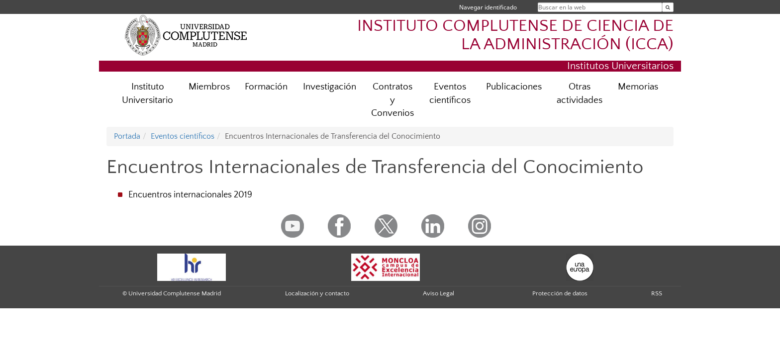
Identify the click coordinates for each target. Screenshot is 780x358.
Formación (266, 87)
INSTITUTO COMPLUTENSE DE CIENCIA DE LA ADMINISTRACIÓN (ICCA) (515, 35)
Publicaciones (514, 87)
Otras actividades (579, 93)
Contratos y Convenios (392, 100)
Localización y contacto (317, 293)
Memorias (638, 87)
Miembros (209, 87)
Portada (127, 136)
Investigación (329, 87)
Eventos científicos (450, 93)
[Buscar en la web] (668, 7)
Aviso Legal (438, 293)
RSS (656, 293)
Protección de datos (559, 293)
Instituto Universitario (147, 93)
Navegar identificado (488, 7)
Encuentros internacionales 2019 (190, 195)
